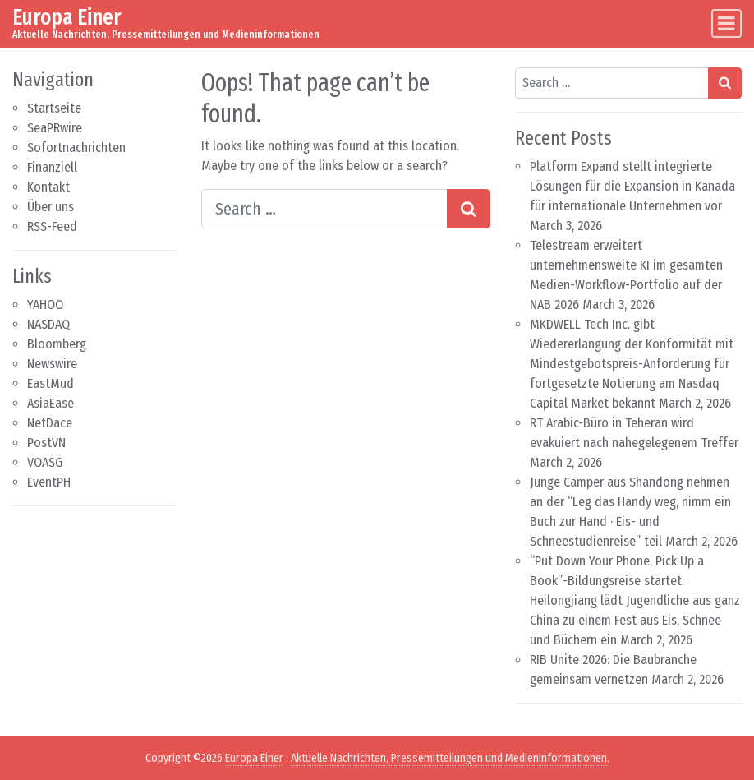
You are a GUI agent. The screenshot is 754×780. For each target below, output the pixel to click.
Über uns (50, 207)
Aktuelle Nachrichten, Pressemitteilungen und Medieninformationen (449, 758)
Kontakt (48, 187)
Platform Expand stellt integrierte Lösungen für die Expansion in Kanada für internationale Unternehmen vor (632, 186)
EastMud (50, 383)
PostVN (46, 442)
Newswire (52, 364)
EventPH (49, 482)
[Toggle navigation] (726, 23)
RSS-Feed (52, 226)
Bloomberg (56, 344)
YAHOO (45, 304)
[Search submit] (468, 208)
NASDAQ (48, 324)
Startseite (54, 108)
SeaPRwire (54, 128)
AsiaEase (50, 403)
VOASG (44, 462)
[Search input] (324, 208)
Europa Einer (67, 17)
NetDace (49, 423)
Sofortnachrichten (76, 147)
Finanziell (52, 167)
